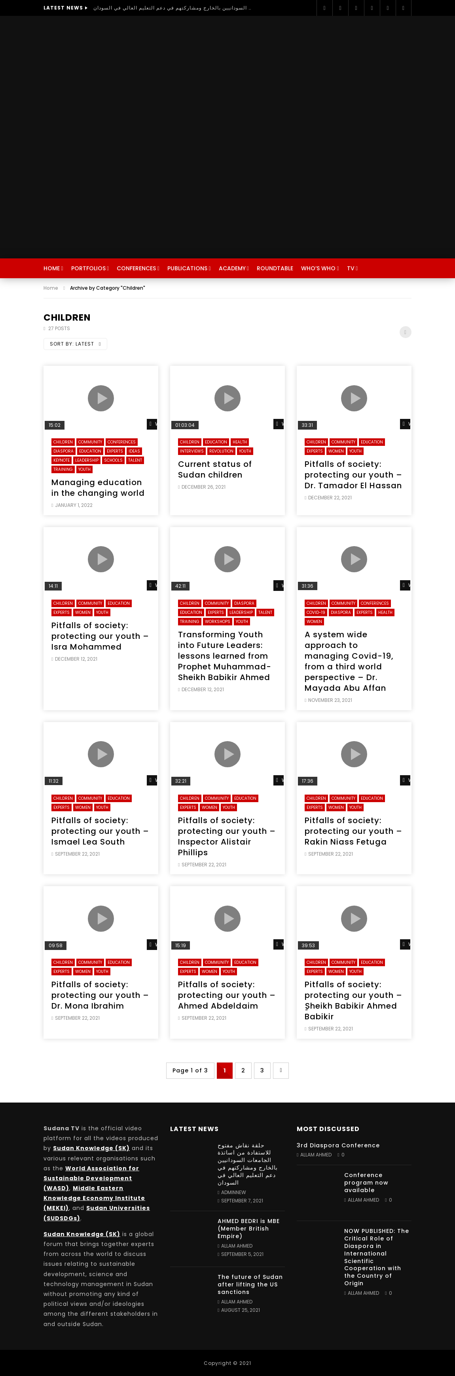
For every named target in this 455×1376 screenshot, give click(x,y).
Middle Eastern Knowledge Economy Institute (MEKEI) (94, 1198)
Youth (84, 469)
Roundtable (275, 268)
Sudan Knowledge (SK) (91, 1148)
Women (336, 451)
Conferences (136, 268)
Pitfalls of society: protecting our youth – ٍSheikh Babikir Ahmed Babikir (353, 1000)
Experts (115, 451)
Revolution (221, 451)
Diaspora (63, 451)
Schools (113, 460)
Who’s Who (318, 268)
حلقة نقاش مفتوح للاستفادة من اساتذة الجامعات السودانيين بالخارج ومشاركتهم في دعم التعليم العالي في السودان (172, 7)
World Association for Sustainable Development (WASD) (91, 1178)
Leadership (87, 460)
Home (52, 268)
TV (351, 268)
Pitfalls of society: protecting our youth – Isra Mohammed (100, 636)
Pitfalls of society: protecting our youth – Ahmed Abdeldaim (227, 995)
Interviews (192, 451)
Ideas (134, 451)
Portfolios (88, 268)
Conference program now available (366, 1182)
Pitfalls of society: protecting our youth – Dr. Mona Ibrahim (100, 995)
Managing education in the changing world (98, 488)
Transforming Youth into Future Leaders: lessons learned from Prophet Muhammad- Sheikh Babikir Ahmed (224, 656)
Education (90, 451)
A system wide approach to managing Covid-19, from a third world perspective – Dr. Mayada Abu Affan (349, 661)
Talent (135, 460)
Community (90, 442)
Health (240, 442)
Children (63, 442)
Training (63, 469)
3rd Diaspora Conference (338, 1145)
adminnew (233, 1192)
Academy (232, 268)
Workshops (217, 622)
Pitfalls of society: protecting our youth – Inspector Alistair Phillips (227, 836)
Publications (187, 268)
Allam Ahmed (236, 1245)
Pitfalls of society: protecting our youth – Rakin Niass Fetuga (353, 831)
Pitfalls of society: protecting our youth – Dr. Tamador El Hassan (353, 475)
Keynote (61, 460)
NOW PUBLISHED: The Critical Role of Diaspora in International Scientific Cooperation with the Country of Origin (376, 1257)
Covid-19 (316, 612)
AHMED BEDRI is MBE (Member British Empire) (249, 1228)
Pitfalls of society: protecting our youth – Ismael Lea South (100, 831)
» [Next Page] (281, 1071)
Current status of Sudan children (215, 469)
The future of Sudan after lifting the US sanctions (250, 1284)
